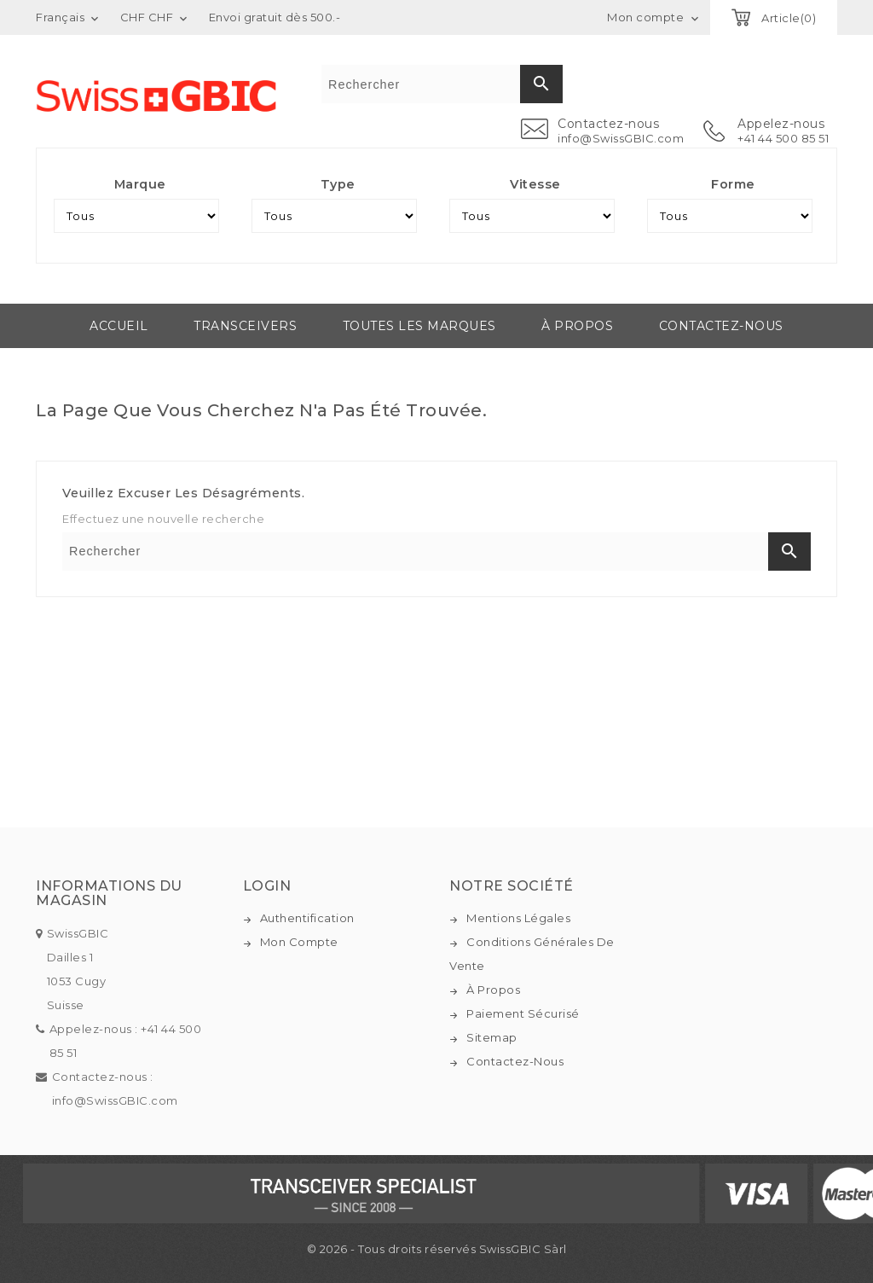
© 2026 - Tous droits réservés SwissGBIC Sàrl (437, 1249)
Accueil (119, 326)
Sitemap (491, 1037)
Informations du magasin (109, 893)
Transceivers (245, 326)
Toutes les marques (419, 326)
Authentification (307, 918)
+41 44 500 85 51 (783, 138)
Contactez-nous (721, 326)
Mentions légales (518, 918)
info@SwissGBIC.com (621, 138)
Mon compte (299, 942)
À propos (577, 326)
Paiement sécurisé (523, 1013)
